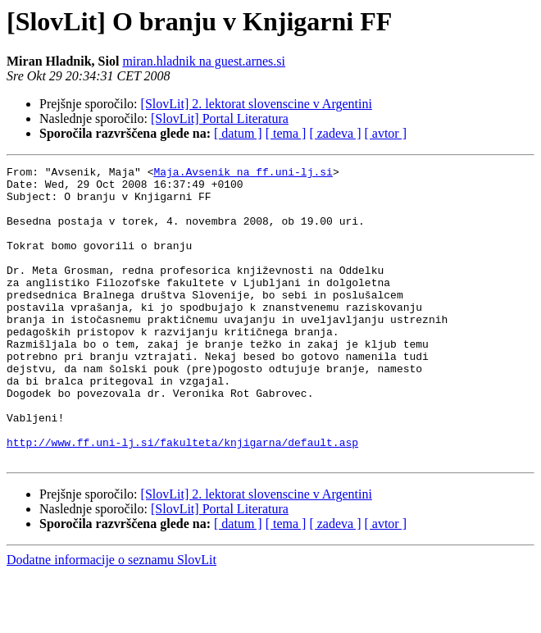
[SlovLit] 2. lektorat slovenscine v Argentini (256, 104)
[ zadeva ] (335, 133)
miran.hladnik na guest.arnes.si (203, 61)
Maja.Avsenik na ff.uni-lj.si (242, 173)
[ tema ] (286, 133)
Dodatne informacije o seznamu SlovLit (111, 619)
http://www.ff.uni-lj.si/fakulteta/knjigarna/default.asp (182, 498)
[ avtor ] (385, 133)
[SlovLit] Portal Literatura (220, 118)
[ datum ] (238, 133)
